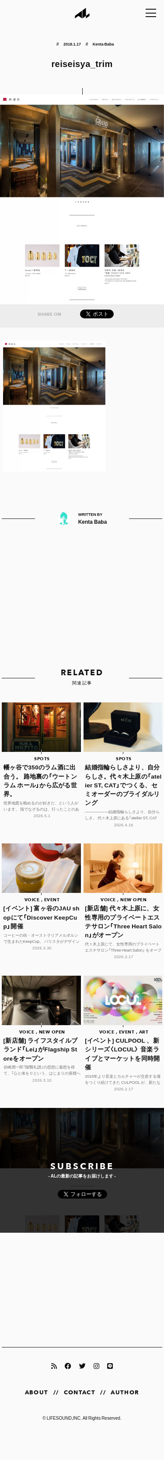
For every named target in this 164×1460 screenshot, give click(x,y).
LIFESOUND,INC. (64, 1417)
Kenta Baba (103, 44)
